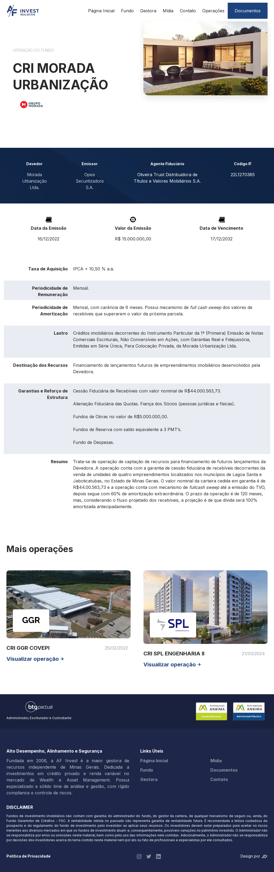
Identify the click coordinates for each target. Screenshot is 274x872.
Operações (213, 10)
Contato (188, 10)
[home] (22, 11)
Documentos (224, 770)
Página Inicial (101, 10)
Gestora (148, 10)
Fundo (127, 10)
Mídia (168, 10)
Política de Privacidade (28, 856)
